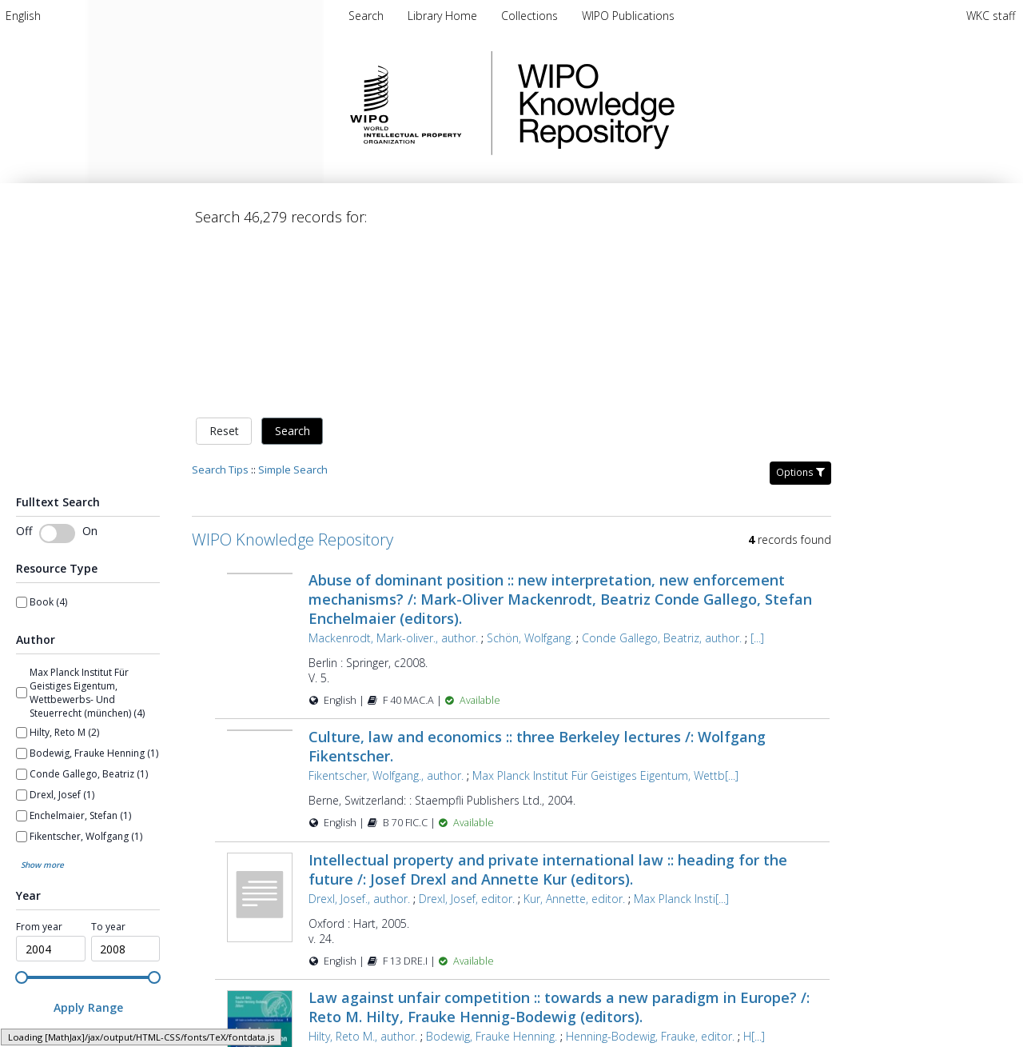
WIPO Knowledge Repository (661, 103)
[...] (757, 470)
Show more (42, 696)
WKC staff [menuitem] (990, 15)
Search (292, 263)
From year (39, 759)
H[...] (754, 869)
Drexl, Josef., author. (359, 730)
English (23, 15)
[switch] (57, 365)
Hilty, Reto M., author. (362, 869)
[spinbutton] (51, 781)
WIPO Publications (628, 15)
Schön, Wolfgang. (530, 470)
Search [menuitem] (366, 15)
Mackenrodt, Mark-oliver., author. (393, 470)
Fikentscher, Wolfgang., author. (386, 608)
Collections (531, 15)
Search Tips (220, 301)
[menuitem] (23, 15)
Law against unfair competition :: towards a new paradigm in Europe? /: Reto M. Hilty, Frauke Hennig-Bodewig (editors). (559, 840)
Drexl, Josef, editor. (467, 730)
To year (108, 759)
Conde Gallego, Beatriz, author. (662, 470)
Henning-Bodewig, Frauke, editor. (650, 869)
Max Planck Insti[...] (681, 730)
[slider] (21, 809)
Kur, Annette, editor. (574, 730)
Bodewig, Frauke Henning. (491, 869)
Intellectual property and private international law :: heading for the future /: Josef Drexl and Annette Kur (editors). (547, 701)
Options (800, 304)
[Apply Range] (88, 840)
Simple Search (293, 301)
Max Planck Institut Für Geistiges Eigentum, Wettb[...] (605, 608)
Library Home (444, 15)
